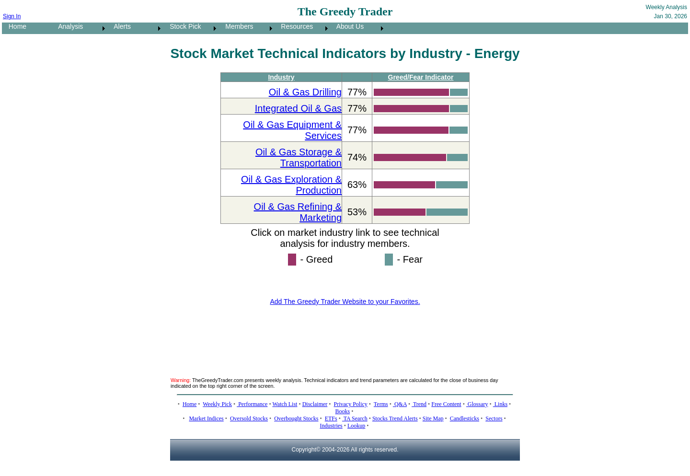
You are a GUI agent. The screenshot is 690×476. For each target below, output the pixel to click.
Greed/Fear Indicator (421, 77)
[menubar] (194, 28)
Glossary (477, 404)
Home (14, 26)
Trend (419, 404)
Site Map (433, 418)
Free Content (446, 404)
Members (236, 26)
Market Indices (206, 418)
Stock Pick (182, 26)
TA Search (355, 418)
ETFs (331, 418)
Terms (381, 404)
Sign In (12, 16)
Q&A (400, 404)
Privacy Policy (351, 404)
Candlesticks (464, 418)
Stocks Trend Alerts (395, 418)
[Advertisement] (345, 335)
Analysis (68, 26)
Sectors (493, 418)
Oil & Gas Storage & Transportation (298, 157)
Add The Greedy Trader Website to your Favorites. (345, 301)
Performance (252, 404)
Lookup (356, 425)
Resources (294, 26)
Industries (331, 425)
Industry (281, 77)
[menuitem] (27, 28)
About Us (347, 26)
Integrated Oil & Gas (298, 108)
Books (342, 411)
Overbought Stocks (296, 418)
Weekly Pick (217, 404)
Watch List (284, 404)
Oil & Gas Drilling (305, 92)
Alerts (119, 26)
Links (500, 404)
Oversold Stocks (249, 418)
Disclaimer (315, 404)
